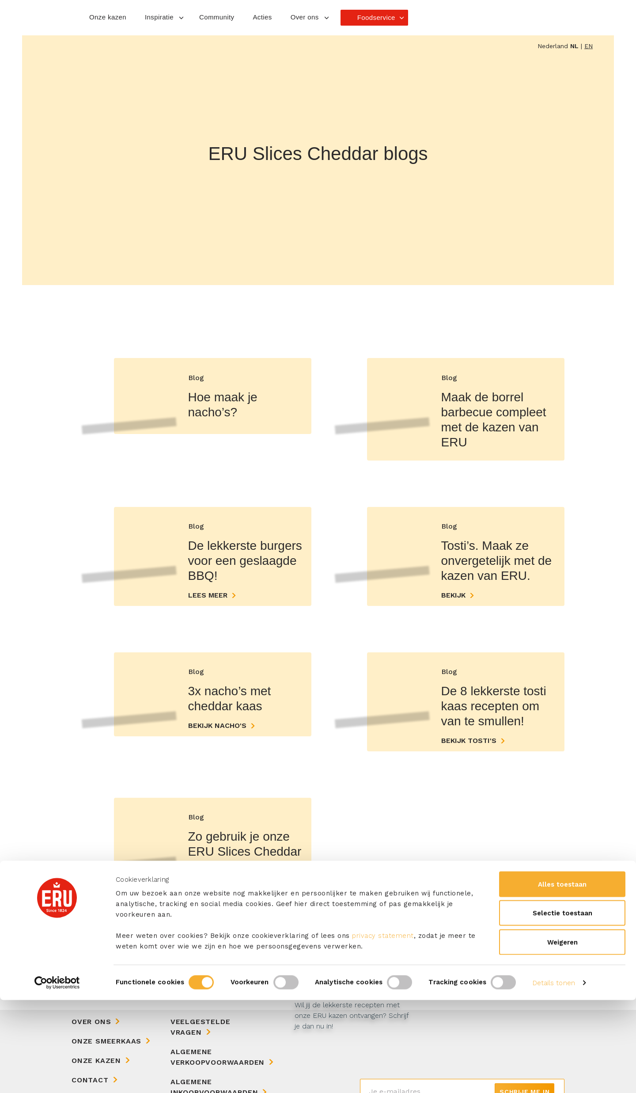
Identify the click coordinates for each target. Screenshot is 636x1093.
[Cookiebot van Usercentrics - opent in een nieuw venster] (57, 1075)
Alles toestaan (562, 977)
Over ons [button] (305, 17)
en (588, 46)
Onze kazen (107, 17)
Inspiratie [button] (159, 17)
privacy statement (383, 1028)
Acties (262, 17)
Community (216, 17)
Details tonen (554, 1076)
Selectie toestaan (562, 1006)
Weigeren (562, 1035)
